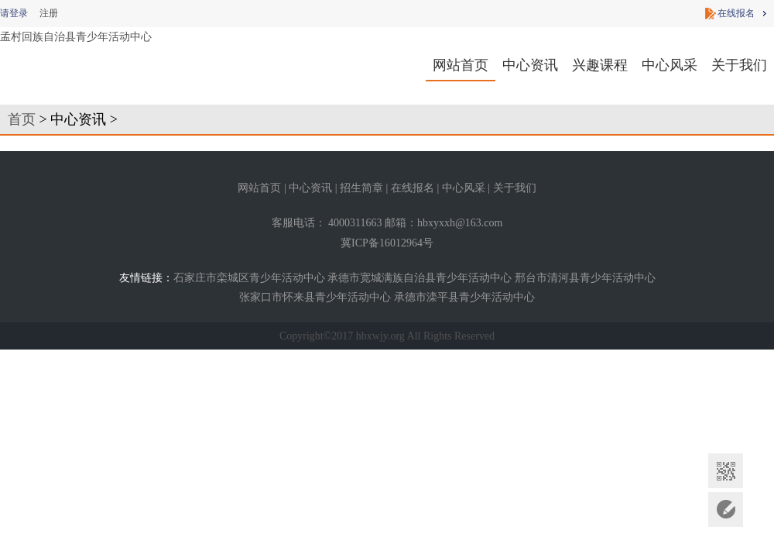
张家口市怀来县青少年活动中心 (315, 297)
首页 (22, 119)
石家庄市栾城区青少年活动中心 (249, 278)
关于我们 (739, 65)
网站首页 (460, 65)
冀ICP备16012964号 (387, 243)
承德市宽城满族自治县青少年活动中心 (419, 278)
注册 (48, 13)
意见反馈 (725, 509)
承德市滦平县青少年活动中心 (464, 297)
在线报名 (736, 13)
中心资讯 (530, 65)
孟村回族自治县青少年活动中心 (76, 37)
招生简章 (361, 188)
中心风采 (669, 65)
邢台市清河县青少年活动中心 (585, 278)
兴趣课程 (600, 65)
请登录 (14, 13)
